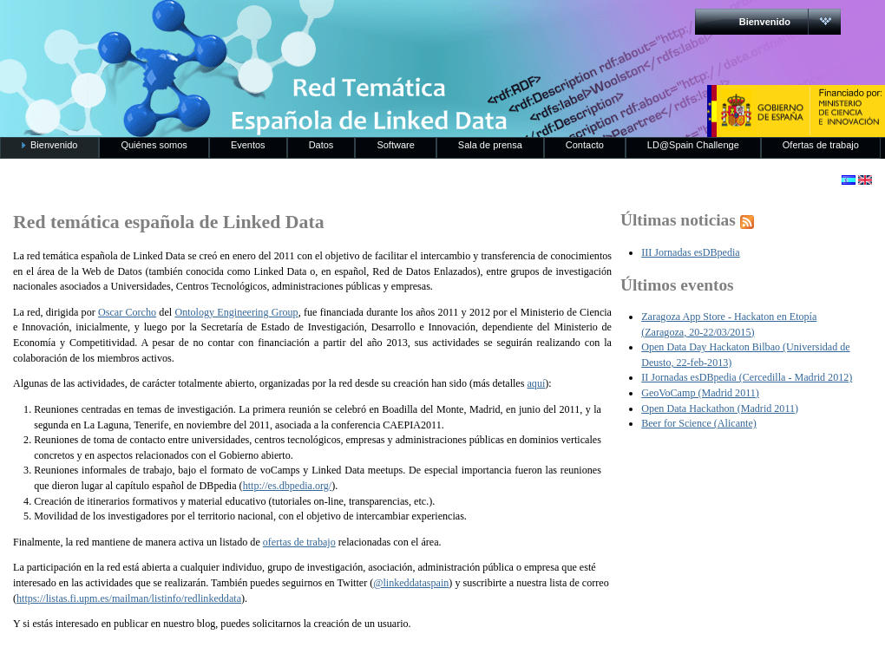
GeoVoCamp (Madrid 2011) (700, 393)
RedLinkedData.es (181, 26)
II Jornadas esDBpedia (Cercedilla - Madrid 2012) (746, 377)
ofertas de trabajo (299, 542)
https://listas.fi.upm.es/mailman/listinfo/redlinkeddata (128, 598)
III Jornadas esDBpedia (690, 252)
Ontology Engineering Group (236, 312)
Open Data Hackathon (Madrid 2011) (719, 408)
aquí (536, 383)
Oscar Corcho (127, 312)
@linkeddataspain (411, 583)
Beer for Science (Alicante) (699, 423)
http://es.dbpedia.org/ (287, 486)
